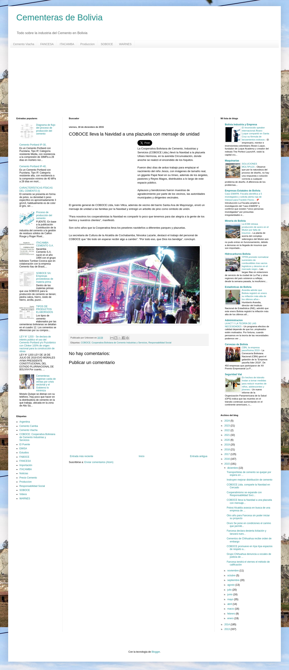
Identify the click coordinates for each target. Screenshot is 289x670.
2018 (227, 449)
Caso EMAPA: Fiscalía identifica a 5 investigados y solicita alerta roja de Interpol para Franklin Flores (243, 197)
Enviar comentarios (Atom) (98, 462)
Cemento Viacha (23, 44)
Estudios (24, 452)
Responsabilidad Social (159, 342)
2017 (227, 454)
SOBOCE (107, 44)
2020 (227, 440)
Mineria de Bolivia (235, 220)
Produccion (87, 44)
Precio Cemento (28, 477)
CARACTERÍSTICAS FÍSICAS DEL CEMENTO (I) (36, 189)
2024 (227, 420)
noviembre (233, 570)
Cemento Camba (28, 426)
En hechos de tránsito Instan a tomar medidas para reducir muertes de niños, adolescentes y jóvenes (254, 383)
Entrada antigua (198, 456)
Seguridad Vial (233, 374)
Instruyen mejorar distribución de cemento (249, 479)
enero (230, 618)
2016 (227, 458)
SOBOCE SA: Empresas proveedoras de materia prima (44, 277)
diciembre (233, 467)
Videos (23, 494)
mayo (230, 599)
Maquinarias (232, 160)
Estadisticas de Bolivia (238, 287)
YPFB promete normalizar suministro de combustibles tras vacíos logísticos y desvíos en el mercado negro (255, 263)
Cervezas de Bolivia (236, 344)
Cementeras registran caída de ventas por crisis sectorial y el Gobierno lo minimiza (46, 383)
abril (230, 604)
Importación (25, 465)
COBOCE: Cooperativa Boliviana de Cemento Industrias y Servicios (114, 342)
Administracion (234, 320)
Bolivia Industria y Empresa (241, 124)
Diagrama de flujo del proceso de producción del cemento (45, 129)
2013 (227, 629)
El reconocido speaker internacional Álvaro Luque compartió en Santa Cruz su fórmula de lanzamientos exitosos (255, 133)
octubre (231, 575)
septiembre (233, 580)
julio (229, 589)
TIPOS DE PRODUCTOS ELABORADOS (44, 309)
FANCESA (47, 44)
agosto (231, 584)
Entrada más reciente (81, 456)
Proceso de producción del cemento (44, 215)
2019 (227, 444)
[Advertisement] (138, 82)
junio (230, 594)
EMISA (23, 448)
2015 (227, 463)
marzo (231, 608)
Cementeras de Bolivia (59, 17)
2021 (227, 435)
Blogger (156, 651)
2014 (227, 624)
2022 (227, 430)
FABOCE (24, 456)
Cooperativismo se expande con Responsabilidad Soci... (244, 494)
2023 (227, 425)
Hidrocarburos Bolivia (237, 254)
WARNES (125, 44)
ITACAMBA (67, 44)
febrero (231, 613)
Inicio (141, 456)
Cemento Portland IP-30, (32, 144)
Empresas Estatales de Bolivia (242, 190)
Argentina (24, 421)
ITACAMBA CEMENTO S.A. (45, 244)
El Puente (24, 444)
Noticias (23, 473)
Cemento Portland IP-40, (32, 166)
